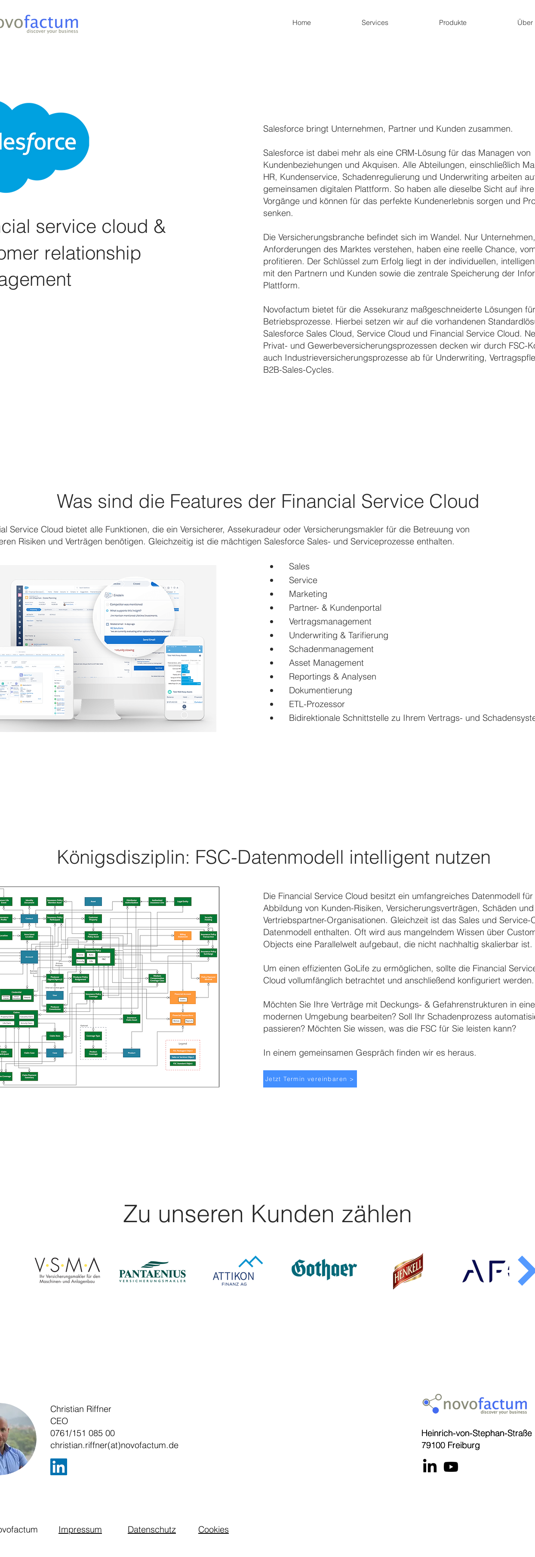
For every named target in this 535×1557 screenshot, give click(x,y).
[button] (375, 22)
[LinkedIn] (58, 1466)
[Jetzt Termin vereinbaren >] (310, 1078)
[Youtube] (451, 1466)
